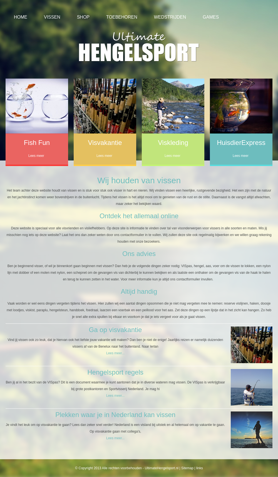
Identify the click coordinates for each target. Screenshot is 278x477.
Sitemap (187, 468)
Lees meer (36, 156)
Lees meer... (115, 353)
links (199, 468)
